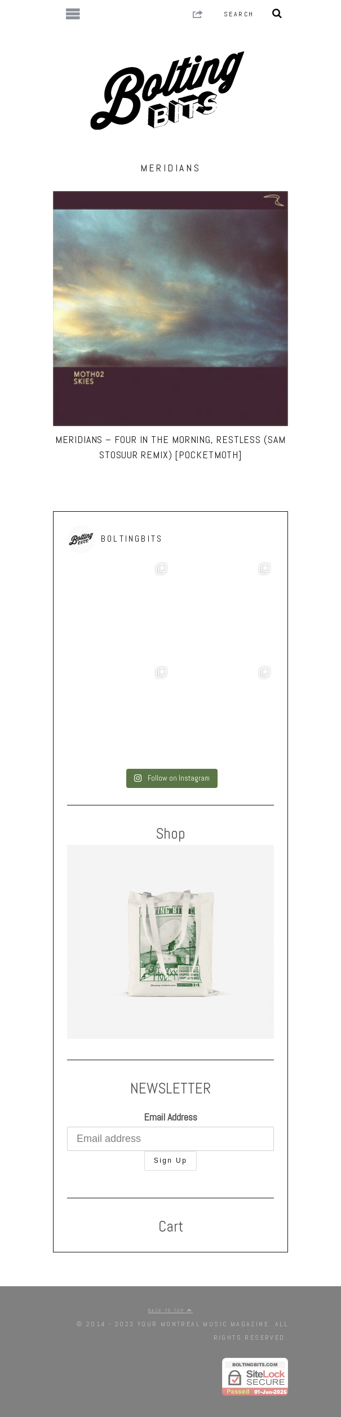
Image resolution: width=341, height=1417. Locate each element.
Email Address (170, 1116)
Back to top (170, 1310)
